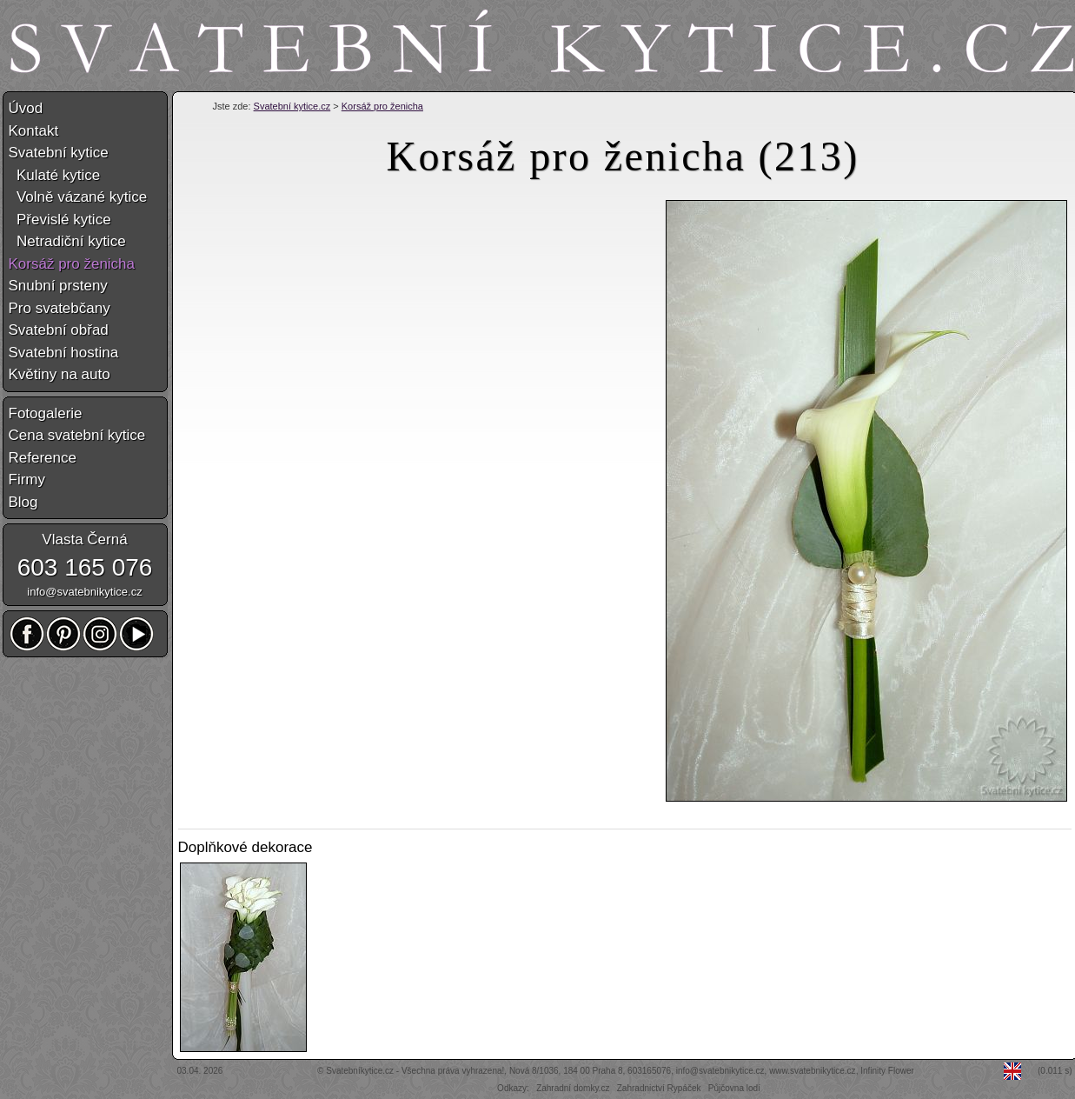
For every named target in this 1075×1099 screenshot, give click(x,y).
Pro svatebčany (59, 308)
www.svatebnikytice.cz (812, 1071)
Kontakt (34, 131)
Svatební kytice (59, 152)
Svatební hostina (64, 352)
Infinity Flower (887, 1071)
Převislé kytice (60, 219)
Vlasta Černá (84, 539)
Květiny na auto (59, 374)
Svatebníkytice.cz (360, 1071)
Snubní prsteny (58, 285)
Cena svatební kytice (77, 435)
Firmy (27, 479)
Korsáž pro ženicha (382, 106)
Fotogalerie (46, 413)
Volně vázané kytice (78, 197)
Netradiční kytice (67, 241)
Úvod (26, 108)
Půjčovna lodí (734, 1088)
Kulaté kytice (55, 175)
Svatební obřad (59, 330)
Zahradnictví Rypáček (659, 1088)
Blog (23, 502)
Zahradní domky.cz (572, 1088)
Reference (42, 458)
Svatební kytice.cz (292, 106)
